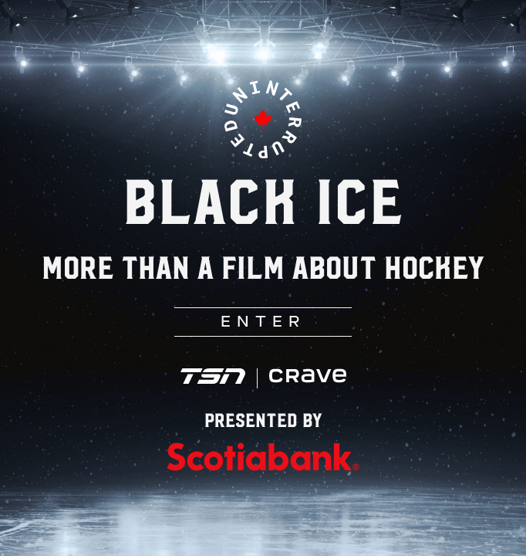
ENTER (263, 323)
